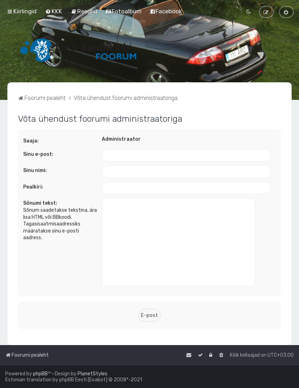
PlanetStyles (92, 374)
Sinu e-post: (38, 154)
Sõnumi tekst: (40, 203)
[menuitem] (54, 11)
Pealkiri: (33, 187)
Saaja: (31, 141)
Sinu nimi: (35, 170)
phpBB (40, 374)
